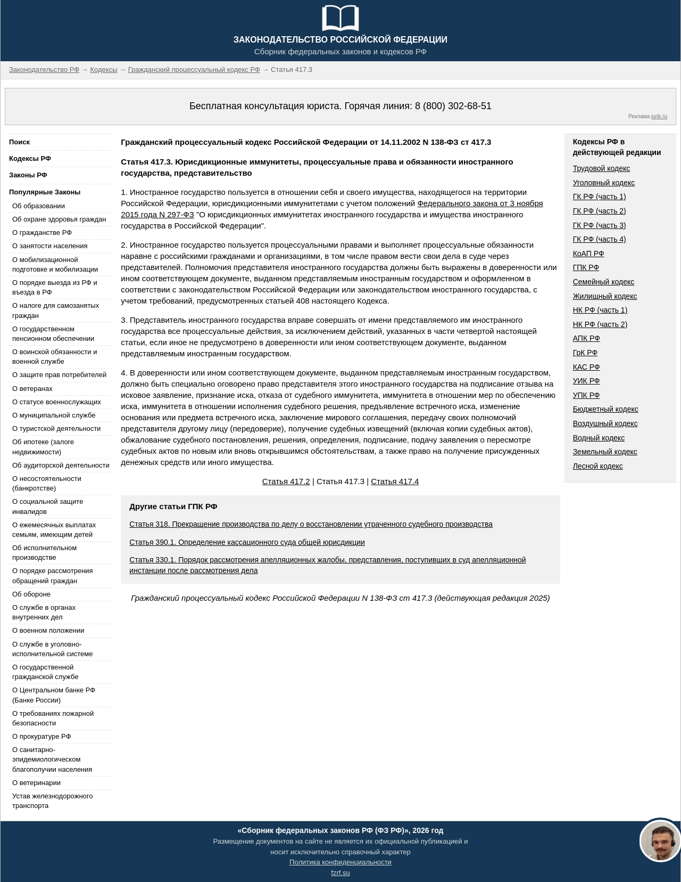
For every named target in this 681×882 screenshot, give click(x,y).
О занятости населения (50, 246)
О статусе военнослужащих (56, 402)
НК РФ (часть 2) (600, 324)
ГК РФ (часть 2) (599, 211)
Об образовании (38, 206)
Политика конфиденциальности (340, 862)
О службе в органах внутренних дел (44, 612)
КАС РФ (586, 367)
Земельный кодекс (605, 451)
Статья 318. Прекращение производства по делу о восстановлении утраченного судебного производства (311, 524)
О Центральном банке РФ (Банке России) (53, 695)
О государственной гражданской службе (45, 672)
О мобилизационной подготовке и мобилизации (55, 264)
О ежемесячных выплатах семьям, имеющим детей (54, 529)
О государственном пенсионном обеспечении (53, 333)
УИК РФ (586, 381)
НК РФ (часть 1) (600, 310)
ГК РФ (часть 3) (599, 225)
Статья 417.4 (395, 481)
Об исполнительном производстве (44, 552)
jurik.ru (659, 116)
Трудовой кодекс (601, 168)
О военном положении (48, 630)
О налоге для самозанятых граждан (55, 310)
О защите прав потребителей (59, 375)
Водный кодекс (599, 438)
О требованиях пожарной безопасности (53, 718)
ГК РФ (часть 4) (599, 239)
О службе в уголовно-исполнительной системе (52, 649)
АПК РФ (586, 338)
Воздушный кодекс (605, 423)
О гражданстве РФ (42, 232)
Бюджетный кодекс (605, 409)
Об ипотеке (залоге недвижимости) (43, 446)
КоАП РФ (588, 253)
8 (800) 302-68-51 (453, 106)
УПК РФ (586, 395)
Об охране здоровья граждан (59, 219)
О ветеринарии (36, 783)
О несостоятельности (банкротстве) (46, 483)
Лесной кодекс (598, 466)
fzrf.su (340, 873)
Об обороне (31, 594)
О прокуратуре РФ (41, 736)
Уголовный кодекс (604, 182)
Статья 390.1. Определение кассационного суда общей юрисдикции (247, 542)
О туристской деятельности (56, 428)
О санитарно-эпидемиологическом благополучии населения (52, 759)
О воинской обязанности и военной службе (54, 356)
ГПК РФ (586, 267)
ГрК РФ (585, 352)
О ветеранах (32, 389)
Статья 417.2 (286, 481)
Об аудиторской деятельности (61, 465)
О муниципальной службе (53, 415)
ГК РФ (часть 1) (599, 196)
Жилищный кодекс (605, 296)
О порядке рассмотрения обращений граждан (52, 575)
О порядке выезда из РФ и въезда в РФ (54, 287)
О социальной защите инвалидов (47, 506)
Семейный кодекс (604, 281)
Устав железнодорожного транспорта (52, 801)
